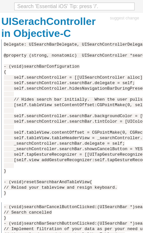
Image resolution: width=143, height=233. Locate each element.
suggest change (124, 18)
